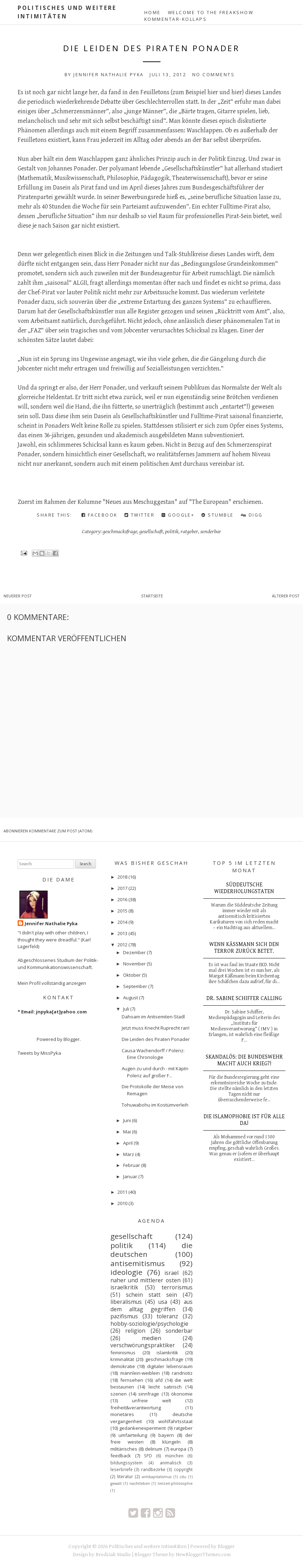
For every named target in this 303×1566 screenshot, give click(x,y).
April (128, 1143)
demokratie (122, 1366)
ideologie (126, 1272)
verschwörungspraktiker (142, 1345)
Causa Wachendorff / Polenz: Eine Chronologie (153, 1054)
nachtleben (139, 1483)
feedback (120, 1455)
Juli (126, 1009)
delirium (153, 1449)
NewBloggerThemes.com (203, 1555)
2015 (122, 911)
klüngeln (171, 1442)
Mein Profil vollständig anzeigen (52, 983)
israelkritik (124, 1287)
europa (178, 1449)
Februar (131, 1165)
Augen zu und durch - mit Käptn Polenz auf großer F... (155, 1072)
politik (171, 531)
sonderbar (210, 531)
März (128, 1154)
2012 (122, 944)
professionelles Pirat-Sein (218, 216)
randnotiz (182, 1373)
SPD (148, 1455)
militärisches (123, 1449)
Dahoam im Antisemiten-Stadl (153, 1016)
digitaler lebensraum (170, 1366)
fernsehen (131, 1380)
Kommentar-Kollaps (175, 19)
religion (135, 1331)
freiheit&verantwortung (135, 1407)
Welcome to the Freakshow (210, 13)
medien (151, 1338)
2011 (122, 1192)
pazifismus (124, 1316)
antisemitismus (137, 1263)
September (135, 986)
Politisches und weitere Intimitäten (148, 1546)
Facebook (99, 515)
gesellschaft (151, 531)
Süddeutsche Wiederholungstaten (244, 888)
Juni (127, 1120)
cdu (183, 1476)
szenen (118, 1394)
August (130, 997)
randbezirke (153, 1469)
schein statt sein (151, 1295)
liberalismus (126, 1302)
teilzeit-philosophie (175, 1483)
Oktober (132, 975)
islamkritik (167, 1352)
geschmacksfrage (120, 531)
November (134, 963)
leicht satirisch (165, 1387)
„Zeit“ (225, 102)
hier (212, 92)
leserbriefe (121, 1469)
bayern (166, 1435)
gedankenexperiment (142, 1428)
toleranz (167, 1316)
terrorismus (177, 1287)
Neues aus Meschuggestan (140, 502)
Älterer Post (285, 595)
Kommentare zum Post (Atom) (60, 830)
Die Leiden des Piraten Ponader (151, 48)
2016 (122, 899)
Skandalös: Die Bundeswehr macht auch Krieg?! (244, 1060)
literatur (125, 1476)
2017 (122, 888)
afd (159, 1380)
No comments (213, 75)
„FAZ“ (36, 330)
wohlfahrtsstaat (175, 1421)
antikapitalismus (156, 1476)
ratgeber (189, 531)
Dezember (134, 952)
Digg (252, 515)
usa (162, 1302)
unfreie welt (151, 1400)
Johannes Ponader (72, 168)
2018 (122, 877)
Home (152, 13)
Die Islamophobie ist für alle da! (244, 1120)
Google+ (178, 515)
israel (171, 1273)
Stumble (217, 515)
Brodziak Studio (113, 1555)
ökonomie (182, 1394)
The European (210, 502)
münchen (174, 1455)
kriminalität (122, 1359)
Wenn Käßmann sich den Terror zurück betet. (244, 947)
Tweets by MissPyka (39, 1053)
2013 (122, 933)
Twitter (139, 515)
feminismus (122, 1352)
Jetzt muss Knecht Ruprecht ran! (155, 1028)
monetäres (122, 1414)
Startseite (152, 595)
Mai (127, 1131)
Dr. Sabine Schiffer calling (244, 998)
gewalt (116, 1483)
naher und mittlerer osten (145, 1280)
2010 (122, 1203)
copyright (183, 1469)
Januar (130, 1176)
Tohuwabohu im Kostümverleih (155, 1105)
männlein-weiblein (140, 1373)
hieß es (175, 197)
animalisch (170, 1462)
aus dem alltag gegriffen (151, 1305)
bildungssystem (126, 1462)
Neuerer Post (18, 595)
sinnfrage (148, 1394)
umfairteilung (133, 1435)
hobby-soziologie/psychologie (149, 1323)
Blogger (71, 1039)
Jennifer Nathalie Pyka (51, 923)
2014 (122, 922)
